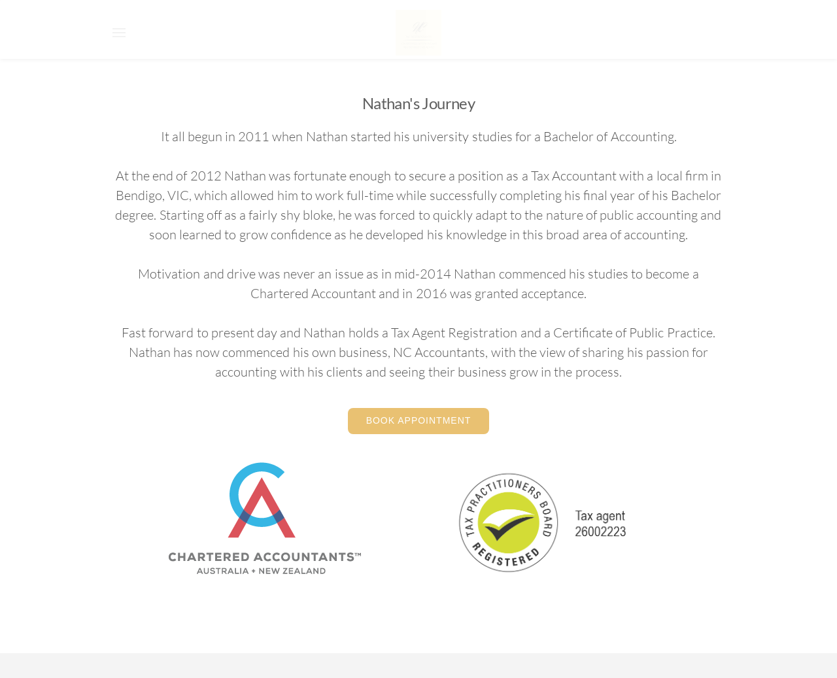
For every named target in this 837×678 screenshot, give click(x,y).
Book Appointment (418, 420)
